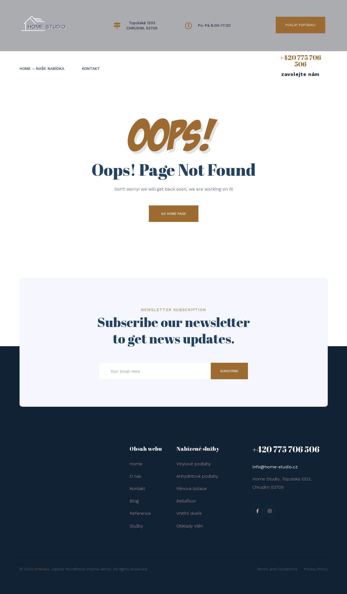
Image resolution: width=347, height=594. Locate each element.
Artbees (42, 569)
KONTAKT (91, 68)
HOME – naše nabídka (42, 68)
